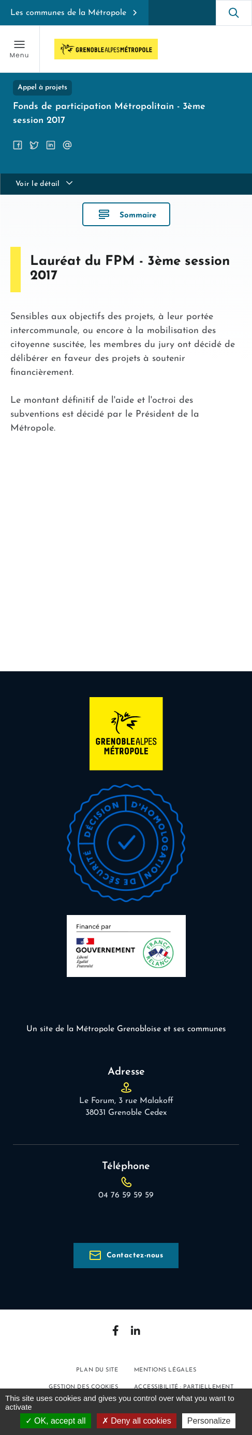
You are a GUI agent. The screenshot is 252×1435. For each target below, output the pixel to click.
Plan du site (97, 1370)
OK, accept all (55, 1420)
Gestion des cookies (83, 1387)
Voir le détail (38, 184)
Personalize (209, 1420)
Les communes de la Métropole (68, 13)
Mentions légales (165, 1370)
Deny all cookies (136, 1420)
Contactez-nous (135, 1255)
